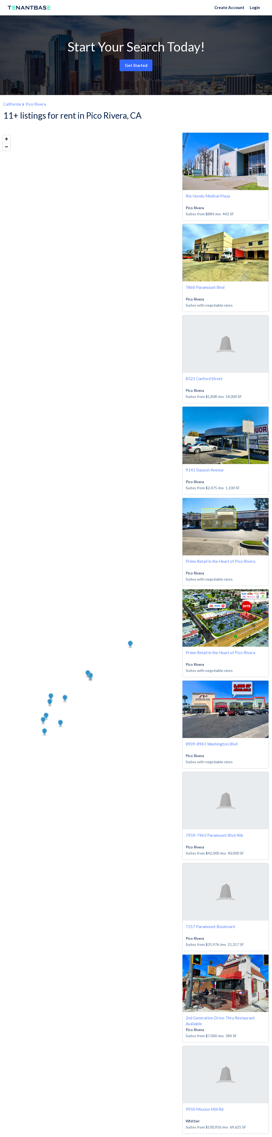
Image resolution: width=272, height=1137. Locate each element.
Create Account (229, 7)
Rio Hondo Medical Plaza (208, 196)
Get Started (136, 65)
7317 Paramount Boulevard (210, 926)
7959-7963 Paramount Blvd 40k (214, 835)
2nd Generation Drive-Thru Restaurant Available (220, 1020)
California (12, 104)
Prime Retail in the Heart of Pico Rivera (220, 561)
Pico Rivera (36, 104)
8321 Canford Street (204, 378)
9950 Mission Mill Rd (204, 1109)
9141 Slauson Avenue (205, 469)
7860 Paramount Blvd (205, 287)
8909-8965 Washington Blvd (211, 743)
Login (255, 7)
